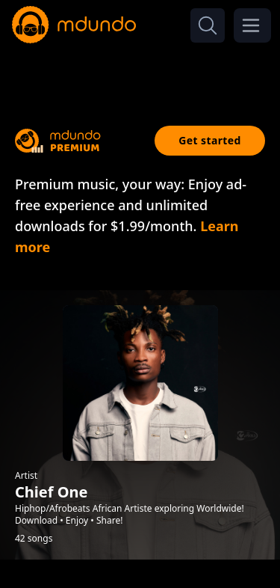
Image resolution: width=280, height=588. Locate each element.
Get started (209, 140)
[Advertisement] (140, 73)
